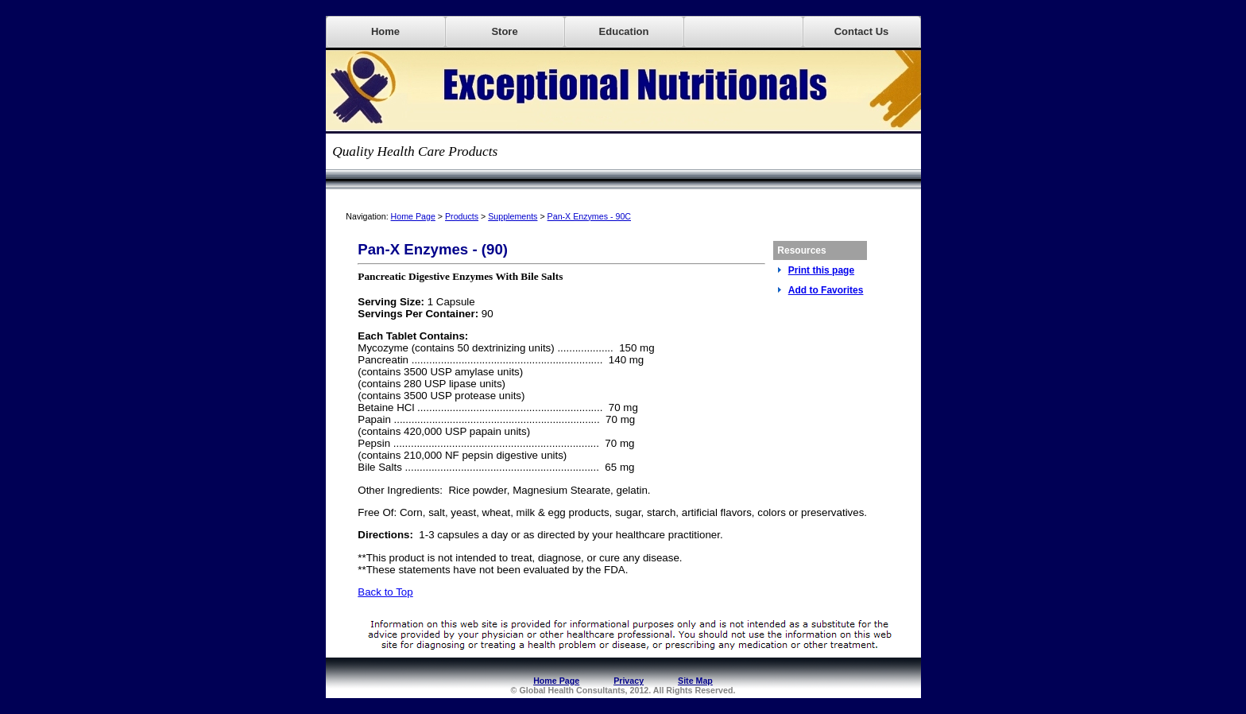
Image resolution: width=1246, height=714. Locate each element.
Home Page (413, 216)
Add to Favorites (826, 290)
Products (461, 216)
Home (385, 31)
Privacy (628, 680)
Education (624, 31)
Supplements (512, 216)
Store (504, 31)
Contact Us (861, 31)
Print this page (821, 270)
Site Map (695, 680)
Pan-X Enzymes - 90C (589, 216)
